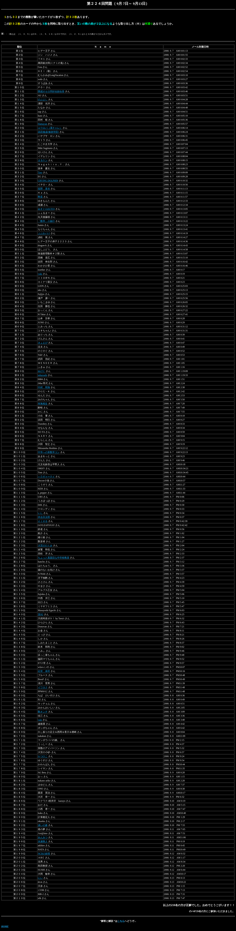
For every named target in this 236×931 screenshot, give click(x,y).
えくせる (43, 521)
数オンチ (43, 711)
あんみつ (43, 837)
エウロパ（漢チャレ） (50, 128)
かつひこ (43, 756)
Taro (40, 172)
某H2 (40, 614)
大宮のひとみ (45, 545)
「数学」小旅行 (46, 221)
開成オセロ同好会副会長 (51, 91)
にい (40, 878)
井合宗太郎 (44, 517)
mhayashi (42, 375)
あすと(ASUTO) (46, 209)
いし (40, 513)
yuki (40, 274)
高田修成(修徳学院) (48, 132)
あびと (41, 371)
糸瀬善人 (43, 841)
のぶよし (43, 99)
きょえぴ (43, 342)
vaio (40, 720)
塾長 (40, 197)
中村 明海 (44, 387)
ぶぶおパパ (44, 233)
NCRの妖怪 (44, 853)
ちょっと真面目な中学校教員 (53, 557)
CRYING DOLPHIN (48, 180)
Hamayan (42, 124)
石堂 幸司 (44, 671)
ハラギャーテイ (46, 476)
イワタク (43, 687)
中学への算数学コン (49, 452)
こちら (121, 921)
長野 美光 (44, 188)
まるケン (43, 160)
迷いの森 (43, 825)
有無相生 (43, 403)
